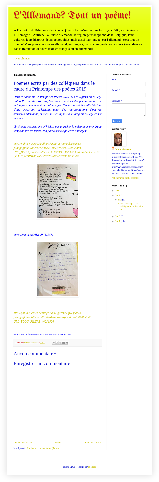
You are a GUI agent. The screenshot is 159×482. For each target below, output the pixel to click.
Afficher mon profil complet (125, 178)
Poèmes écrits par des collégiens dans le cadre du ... (130, 206)
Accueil (57, 442)
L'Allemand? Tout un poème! (72, 15)
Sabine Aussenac (123, 149)
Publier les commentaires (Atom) (43, 448)
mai (120, 199)
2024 (118, 190)
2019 (118, 195)
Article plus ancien (92, 442)
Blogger (92, 467)
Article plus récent (23, 442)
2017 (118, 221)
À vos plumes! (22, 58)
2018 (118, 216)
